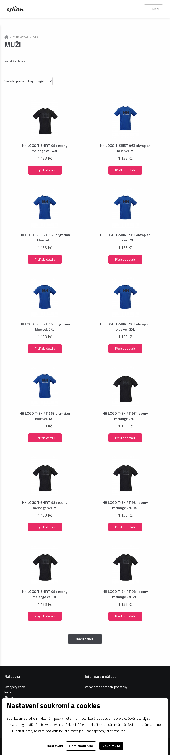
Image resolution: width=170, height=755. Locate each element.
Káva (7, 692)
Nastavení (55, 746)
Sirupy (8, 697)
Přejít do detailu (45, 170)
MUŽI (36, 37)
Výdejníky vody (14, 686)
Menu (156, 8)
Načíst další (85, 639)
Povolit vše (111, 746)
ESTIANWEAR (21, 37)
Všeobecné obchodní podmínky (106, 686)
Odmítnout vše (81, 746)
